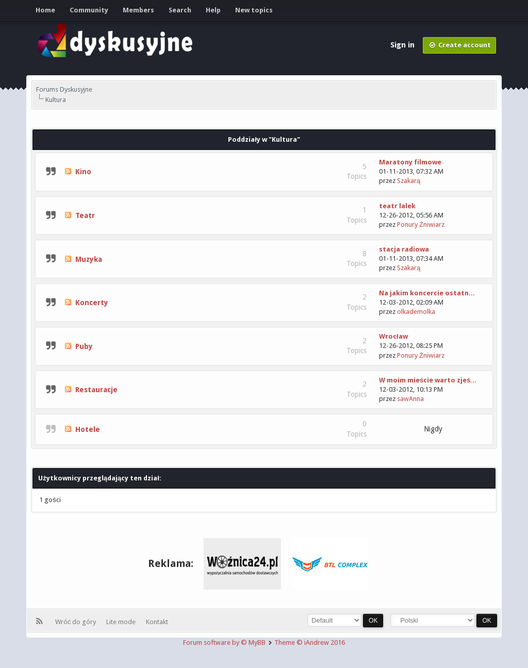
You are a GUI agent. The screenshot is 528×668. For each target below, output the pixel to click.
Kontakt (157, 622)
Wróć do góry (77, 622)
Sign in (403, 44)
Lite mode (122, 622)
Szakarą (408, 181)
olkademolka (416, 311)
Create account (459, 45)
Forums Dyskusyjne (64, 89)
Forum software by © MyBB (225, 642)
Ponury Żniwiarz (420, 224)
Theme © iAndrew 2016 (309, 642)
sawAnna (410, 399)
